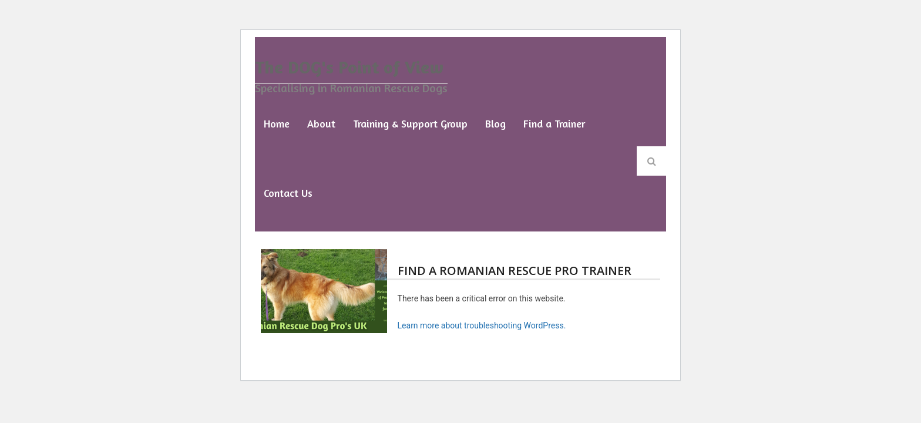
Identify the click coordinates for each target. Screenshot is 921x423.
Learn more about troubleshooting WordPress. (482, 325)
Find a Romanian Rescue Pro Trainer (514, 270)
